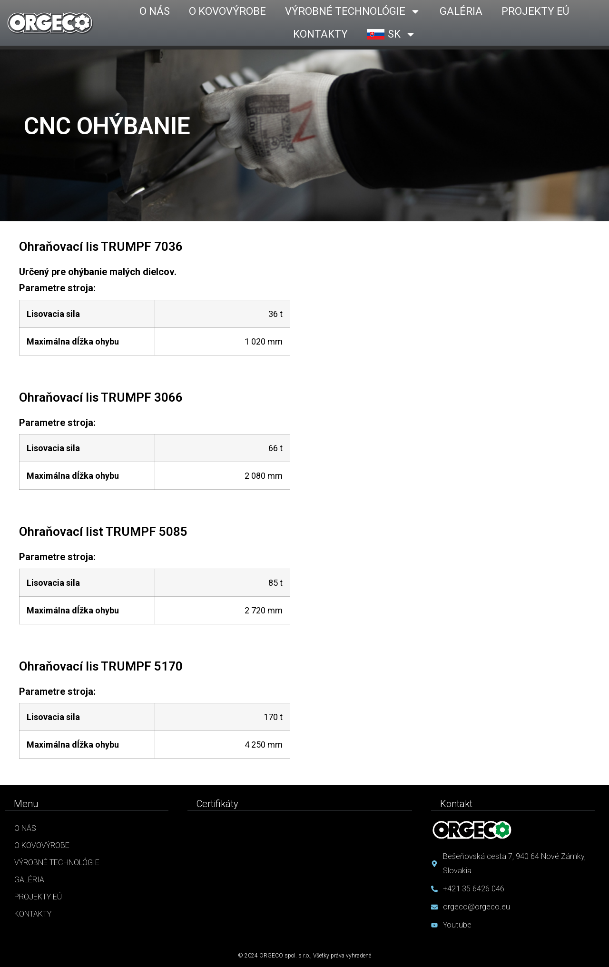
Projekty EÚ (38, 896)
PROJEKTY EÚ (535, 11)
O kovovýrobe (41, 845)
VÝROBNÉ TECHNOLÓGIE (353, 11)
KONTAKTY (320, 34)
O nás (25, 828)
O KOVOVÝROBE (227, 11)
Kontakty (32, 913)
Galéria (29, 879)
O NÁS (154, 11)
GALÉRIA (461, 11)
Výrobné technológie (56, 862)
